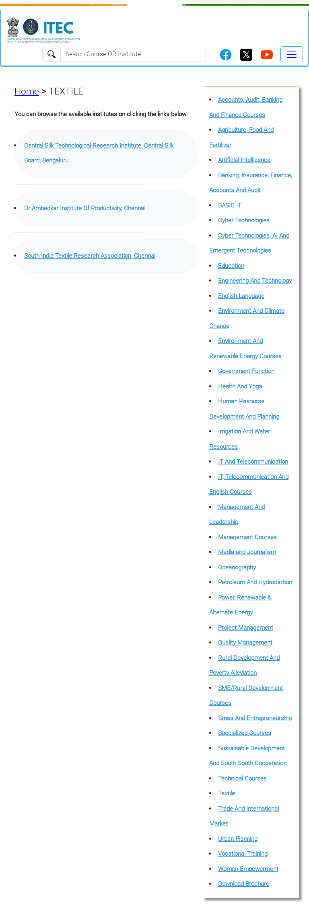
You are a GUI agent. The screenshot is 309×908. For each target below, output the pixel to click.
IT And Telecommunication (253, 461)
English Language (241, 296)
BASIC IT (229, 205)
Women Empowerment (248, 869)
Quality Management (245, 642)
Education (231, 265)
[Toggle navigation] (291, 54)
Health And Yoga (240, 386)
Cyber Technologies (244, 220)
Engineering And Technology (255, 280)
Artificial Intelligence (244, 160)
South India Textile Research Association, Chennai (89, 255)
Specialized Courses (244, 733)
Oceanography (237, 567)
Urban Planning (238, 838)
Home (26, 91)
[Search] (133, 54)
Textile (226, 793)
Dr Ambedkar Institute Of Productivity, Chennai (84, 208)
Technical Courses (242, 778)
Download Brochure (243, 883)
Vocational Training (243, 853)
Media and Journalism (247, 552)
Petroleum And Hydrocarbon (255, 582)
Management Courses (247, 537)
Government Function (246, 371)
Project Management (245, 627)
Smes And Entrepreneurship (255, 718)
